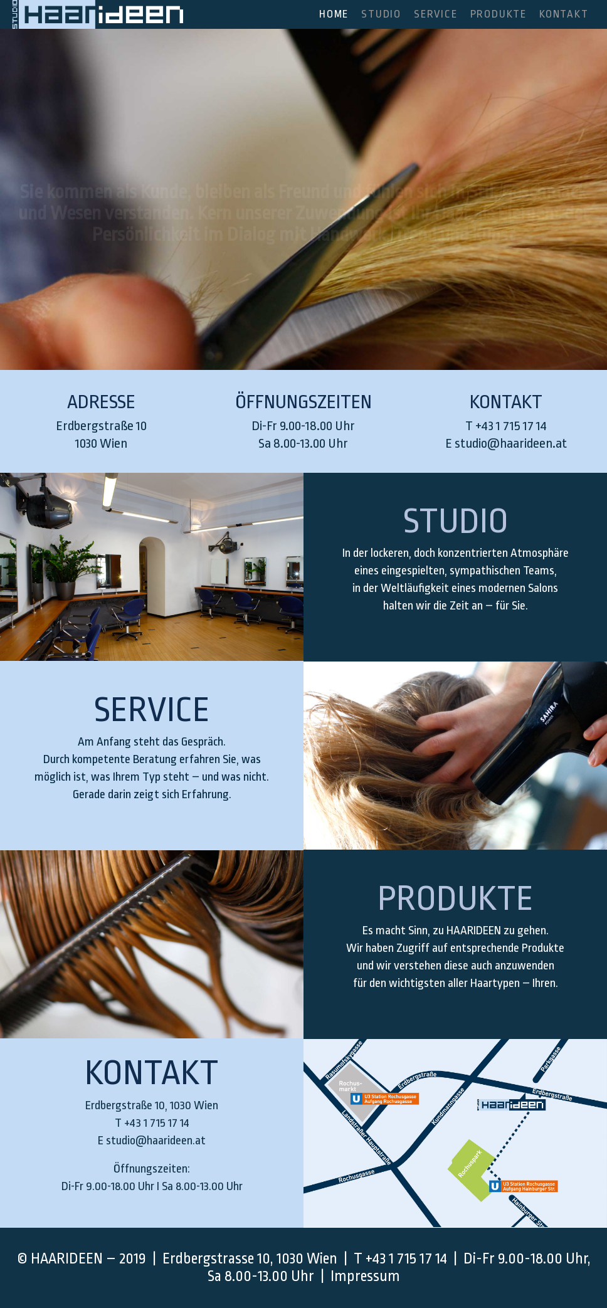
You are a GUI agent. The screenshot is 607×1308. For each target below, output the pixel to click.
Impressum (365, 1276)
